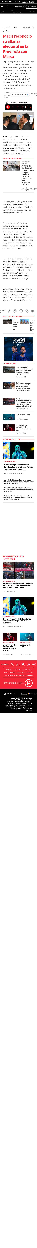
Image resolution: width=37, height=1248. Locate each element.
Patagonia (20, 675)
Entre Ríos (20, 672)
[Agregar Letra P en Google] (20, 94)
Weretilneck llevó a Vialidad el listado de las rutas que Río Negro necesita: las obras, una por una (18, 489)
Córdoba (29, 672)
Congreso (29, 675)
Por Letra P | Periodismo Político (7, 94)
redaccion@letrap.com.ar (24, 707)
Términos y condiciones (18, 709)
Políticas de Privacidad (29, 709)
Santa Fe (13, 672)
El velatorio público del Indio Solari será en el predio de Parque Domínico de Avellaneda (18, 467)
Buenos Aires (26, 670)
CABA (6, 672)
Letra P (7, 27)
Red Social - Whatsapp (34, 664)
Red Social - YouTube (28, 664)
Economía (17, 670)
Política (15, 27)
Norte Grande (9, 675)
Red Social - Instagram (23, 664)
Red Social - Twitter (12, 664)
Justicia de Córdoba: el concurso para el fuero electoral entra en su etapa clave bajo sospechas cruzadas (19, 481)
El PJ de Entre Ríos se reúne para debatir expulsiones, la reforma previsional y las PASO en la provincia (18, 497)
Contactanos (4, 664)
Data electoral (17, 11)
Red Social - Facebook (17, 664)
